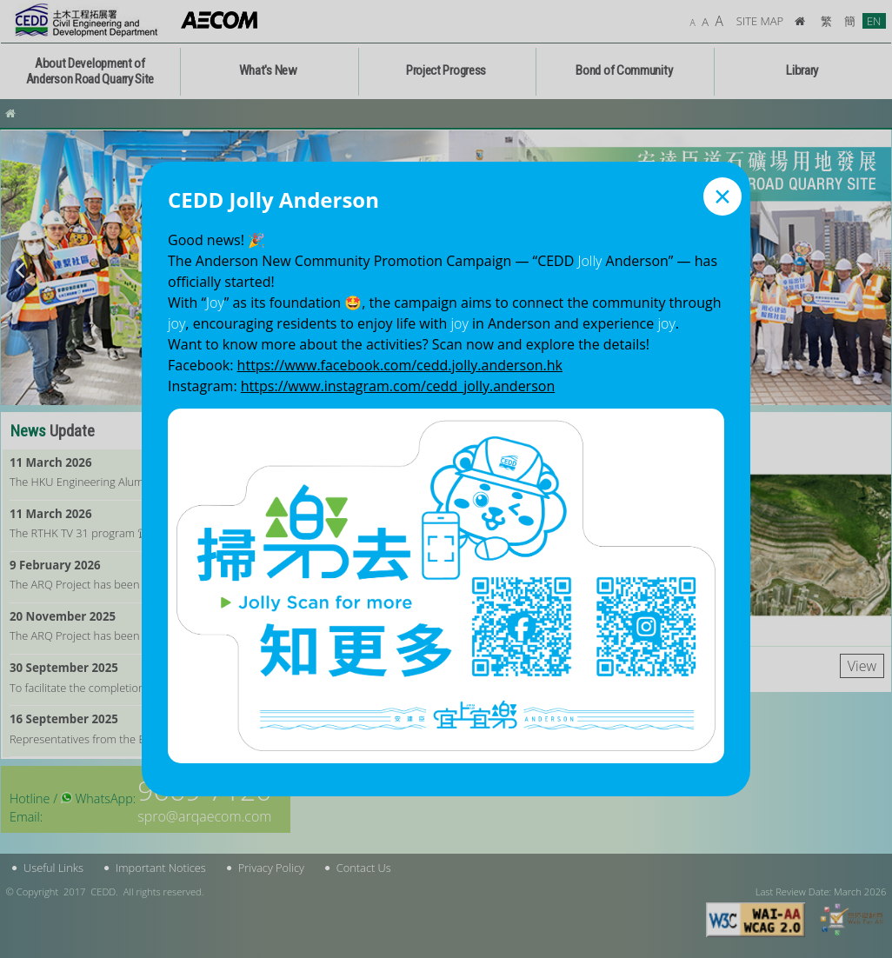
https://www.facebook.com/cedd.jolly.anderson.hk (399, 365)
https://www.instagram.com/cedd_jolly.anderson (398, 386)
